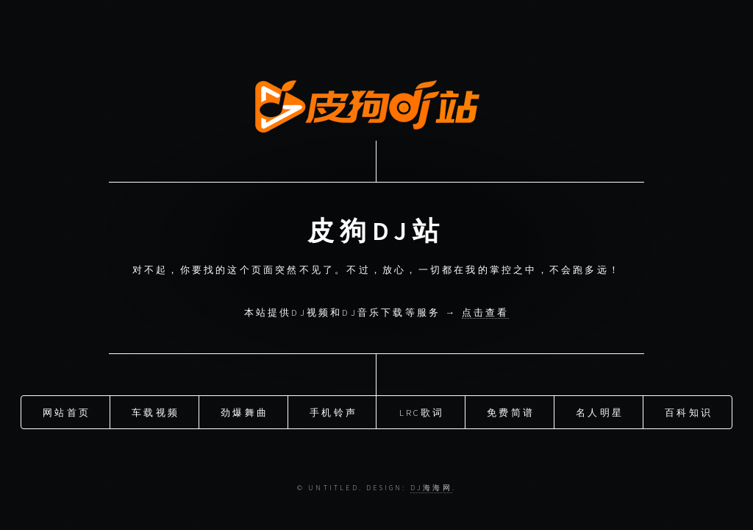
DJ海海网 (431, 488)
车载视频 (155, 412)
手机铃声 (333, 412)
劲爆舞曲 (244, 412)
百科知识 (689, 412)
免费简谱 (511, 412)
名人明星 (600, 412)
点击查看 (486, 312)
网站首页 (66, 412)
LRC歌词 (422, 412)
